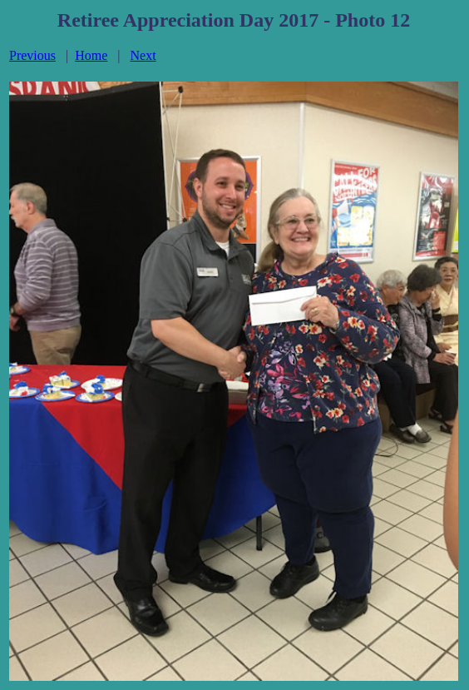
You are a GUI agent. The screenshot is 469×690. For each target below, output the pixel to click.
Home (91, 55)
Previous (32, 55)
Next (143, 55)
